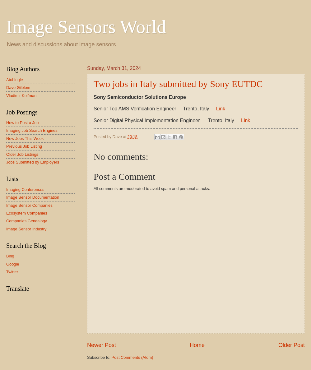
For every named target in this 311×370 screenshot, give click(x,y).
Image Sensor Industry (26, 229)
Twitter (12, 272)
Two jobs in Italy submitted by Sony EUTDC (178, 84)
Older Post (291, 345)
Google (12, 264)
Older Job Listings (22, 154)
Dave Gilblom (18, 87)
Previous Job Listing (24, 146)
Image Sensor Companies (29, 205)
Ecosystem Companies (26, 213)
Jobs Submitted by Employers (32, 162)
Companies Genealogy (26, 221)
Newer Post (101, 345)
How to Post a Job (22, 122)
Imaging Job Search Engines (32, 130)
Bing (10, 256)
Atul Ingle (14, 79)
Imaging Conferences (25, 189)
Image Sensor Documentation (32, 197)
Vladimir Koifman (21, 95)
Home (197, 345)
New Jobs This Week (25, 138)
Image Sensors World (86, 26)
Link (220, 108)
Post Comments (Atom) (132, 357)
